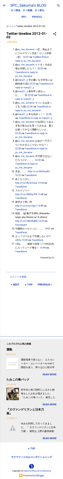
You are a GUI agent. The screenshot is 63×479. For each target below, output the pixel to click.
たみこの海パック (17, 379)
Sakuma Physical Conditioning (37, 471)
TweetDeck (21, 72)
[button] (55, 34)
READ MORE (50, 374)
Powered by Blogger (31, 475)
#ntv (18, 240)
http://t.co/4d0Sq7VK (26, 194)
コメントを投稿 (18, 276)
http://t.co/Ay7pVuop (26, 182)
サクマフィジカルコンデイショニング (31, 457)
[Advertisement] (31, 311)
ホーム (10, 26)
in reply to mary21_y (41, 118)
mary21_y (22, 79)
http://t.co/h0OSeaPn (39, 171)
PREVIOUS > (45, 284)
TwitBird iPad (39, 57)
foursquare (21, 224)
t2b (52, 257)
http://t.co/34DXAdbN (26, 221)
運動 (9, 349)
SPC (23, 16)
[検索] (58, 6)
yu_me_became (26, 49)
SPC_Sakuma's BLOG (28, 5)
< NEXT (15, 284)
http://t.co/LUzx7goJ (26, 205)
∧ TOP (29, 284)
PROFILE (37, 16)
